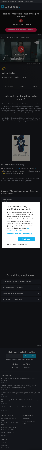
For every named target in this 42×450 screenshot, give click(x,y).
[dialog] (21, 225)
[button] (21, 234)
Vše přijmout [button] (26, 239)
